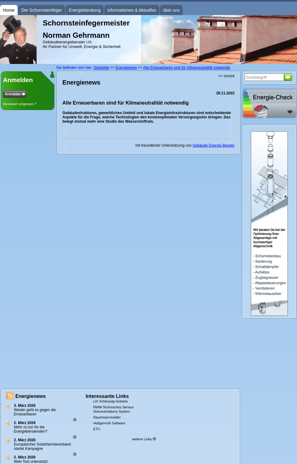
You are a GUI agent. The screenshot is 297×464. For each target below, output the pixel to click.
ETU (96, 429)
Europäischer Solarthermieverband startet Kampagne (42, 446)
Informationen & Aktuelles (131, 10)
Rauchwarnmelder (107, 417)
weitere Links (144, 439)
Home (8, 10)
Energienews (30, 396)
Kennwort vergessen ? (20, 104)
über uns (171, 10)
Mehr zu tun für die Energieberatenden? (30, 429)
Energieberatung (85, 10)
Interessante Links (107, 396)
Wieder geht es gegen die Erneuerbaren (35, 412)
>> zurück (226, 76)
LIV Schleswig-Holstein (110, 401)
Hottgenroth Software (109, 423)
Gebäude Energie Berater (213, 145)
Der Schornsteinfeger (41, 10)
